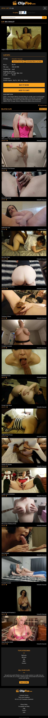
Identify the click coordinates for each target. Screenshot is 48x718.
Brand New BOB (6, 198)
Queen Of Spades (7, 464)
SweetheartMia (42, 229)
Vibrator (26, 80)
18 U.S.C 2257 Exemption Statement (24, 699)
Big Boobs (24, 655)
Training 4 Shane (6, 316)
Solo (22, 80)
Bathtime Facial (6, 375)
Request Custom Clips (18, 61)
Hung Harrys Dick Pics (8, 287)
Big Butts (24, 657)
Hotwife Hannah (17, 59)
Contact (24, 710)
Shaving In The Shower (8, 168)
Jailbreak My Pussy (7, 435)
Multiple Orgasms (7, 80)
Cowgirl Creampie (7, 346)
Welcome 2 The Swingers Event (11, 138)
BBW (24, 661)
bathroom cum (6, 227)
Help (24, 708)
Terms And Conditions (24, 697)
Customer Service (24, 695)
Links (24, 712)
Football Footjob (6, 583)
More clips (43, 109)
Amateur (24, 663)
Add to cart (24, 90)
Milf (19, 80)
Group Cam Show (7, 405)
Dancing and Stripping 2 (8, 612)
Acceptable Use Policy (24, 706)
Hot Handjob (5, 553)
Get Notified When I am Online (34, 61)
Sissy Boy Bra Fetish (7, 642)
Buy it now (24, 85)
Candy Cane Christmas (8, 494)
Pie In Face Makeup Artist (9, 523)
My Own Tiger (6, 257)
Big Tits (15, 80)
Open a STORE (24, 682)
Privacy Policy (24, 704)
